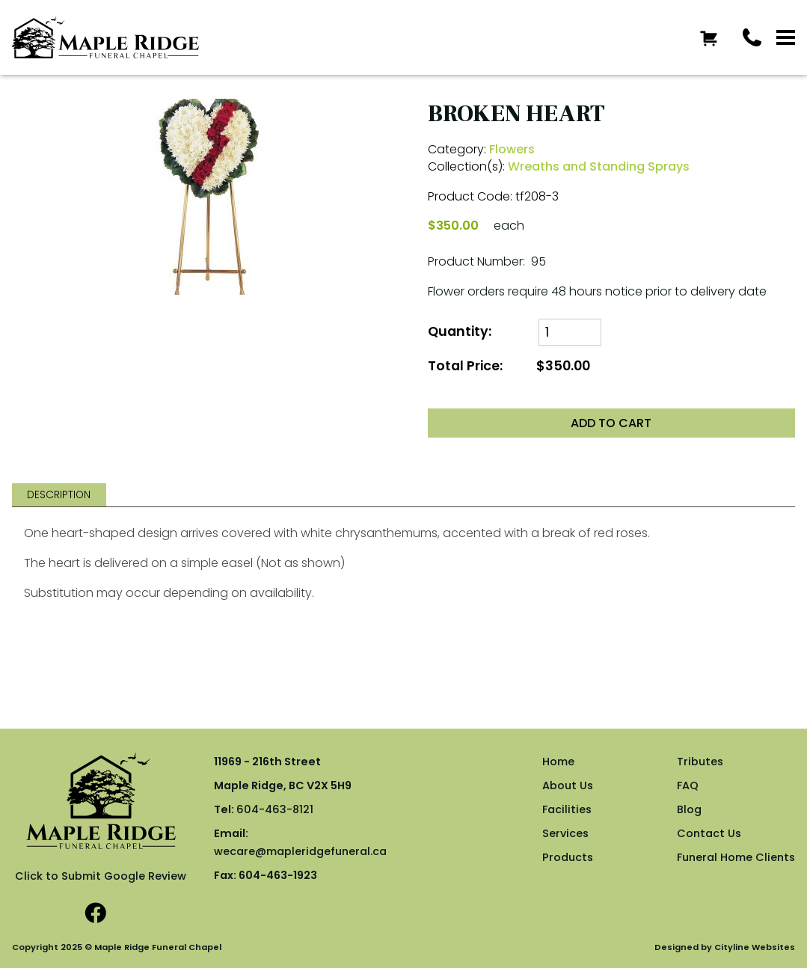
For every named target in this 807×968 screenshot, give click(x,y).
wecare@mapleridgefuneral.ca (300, 851)
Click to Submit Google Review (100, 876)
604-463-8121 (274, 809)
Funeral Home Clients (736, 857)
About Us (567, 785)
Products (567, 857)
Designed (676, 947)
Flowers (512, 149)
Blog (689, 809)
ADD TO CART (611, 423)
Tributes (700, 761)
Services (565, 833)
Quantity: (459, 331)
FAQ (688, 785)
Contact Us (709, 833)
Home (558, 761)
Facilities (567, 809)
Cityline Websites (754, 947)
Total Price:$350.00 (509, 366)
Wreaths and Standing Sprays (599, 166)
